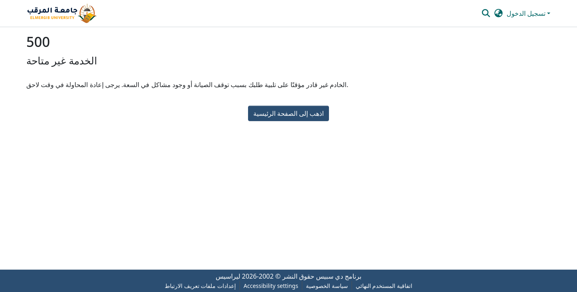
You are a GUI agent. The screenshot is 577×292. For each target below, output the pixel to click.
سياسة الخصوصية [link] (327, 286)
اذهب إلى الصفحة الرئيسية (288, 113)
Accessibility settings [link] (271, 286)
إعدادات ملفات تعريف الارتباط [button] (200, 286)
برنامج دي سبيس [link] (338, 276)
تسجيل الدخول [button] (527, 13)
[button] (62, 13)
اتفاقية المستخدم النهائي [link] (384, 286)
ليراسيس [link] (228, 276)
